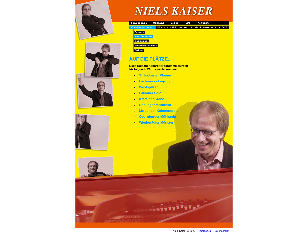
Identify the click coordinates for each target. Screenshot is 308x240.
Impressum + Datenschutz (214, 230)
